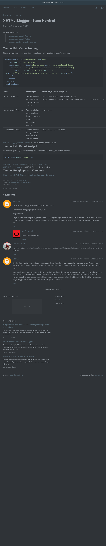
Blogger (12, 183)
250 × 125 (27, 306)
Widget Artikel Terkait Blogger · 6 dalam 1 (18, 356)
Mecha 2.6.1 (98, 375)
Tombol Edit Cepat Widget (19, 39)
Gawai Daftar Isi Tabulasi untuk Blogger (17, 342)
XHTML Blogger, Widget (13, 167)
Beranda (6, 8)
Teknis (17, 14)
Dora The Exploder (16, 375)
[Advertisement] (75, 342)
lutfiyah (16, 259)
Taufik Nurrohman (18, 181)
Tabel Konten (10, 33)
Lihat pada (28, 175)
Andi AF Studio (19, 244)
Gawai (19, 183)
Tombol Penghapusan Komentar (22, 42)
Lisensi (23, 8)
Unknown (16, 201)
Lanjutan (27, 183)
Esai (57, 300)
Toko (32, 8)
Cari (15, 8)
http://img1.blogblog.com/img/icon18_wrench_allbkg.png (25, 164)
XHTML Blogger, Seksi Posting (16, 142)
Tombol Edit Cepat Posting (19, 36)
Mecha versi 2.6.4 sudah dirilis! (53, 2)
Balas (14, 227)
